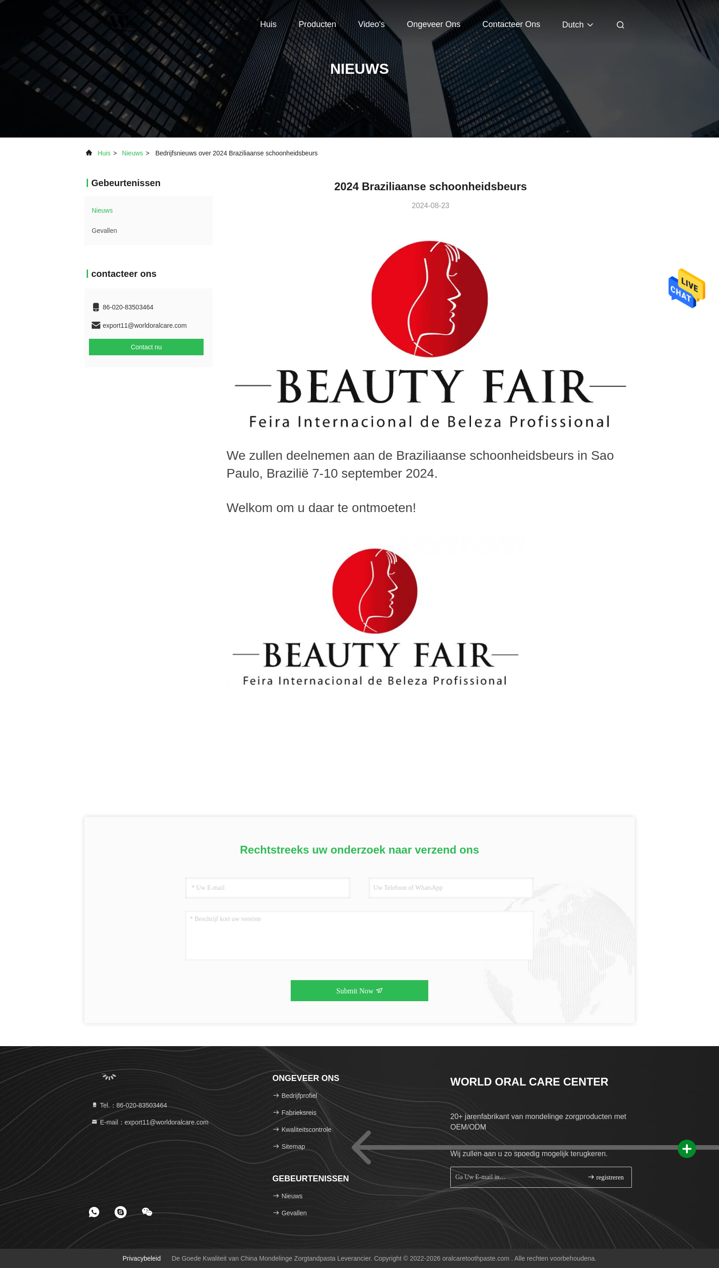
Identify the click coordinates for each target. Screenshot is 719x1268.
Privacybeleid (141, 1258)
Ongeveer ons (433, 24)
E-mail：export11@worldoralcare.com (150, 1122)
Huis (268, 24)
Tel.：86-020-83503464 (129, 1105)
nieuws (132, 153)
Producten (317, 24)
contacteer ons (511, 24)
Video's (371, 24)
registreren (605, 1177)
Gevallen (104, 230)
